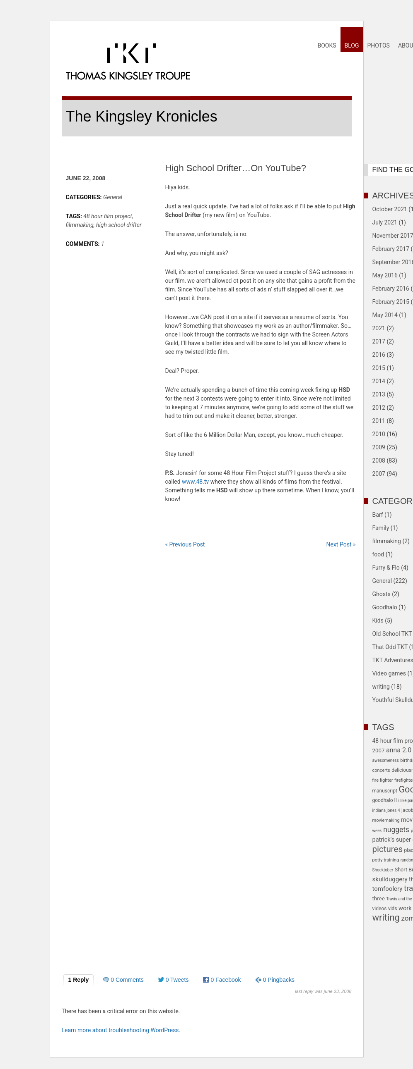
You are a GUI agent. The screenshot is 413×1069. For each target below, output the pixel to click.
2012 (378, 407)
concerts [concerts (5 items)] (381, 770)
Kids (378, 620)
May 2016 (385, 275)
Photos (378, 45)
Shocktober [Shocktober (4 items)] (383, 870)
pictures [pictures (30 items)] (387, 849)
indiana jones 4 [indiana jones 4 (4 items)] (386, 810)
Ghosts (381, 594)
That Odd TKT (390, 647)
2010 (378, 434)
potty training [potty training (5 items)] (385, 860)
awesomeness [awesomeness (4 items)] (385, 760)
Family (380, 528)
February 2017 (390, 249)
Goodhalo (384, 607)
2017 (378, 341)
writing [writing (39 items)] (386, 917)
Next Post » (341, 544)
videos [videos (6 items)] (379, 909)
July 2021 (384, 222)
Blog (352, 45)
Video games (389, 673)
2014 (378, 381)
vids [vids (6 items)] (392, 909)
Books (326, 45)
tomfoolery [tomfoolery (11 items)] (387, 888)
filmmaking (80, 225)
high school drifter (119, 225)
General (112, 197)
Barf (377, 514)
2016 (378, 354)
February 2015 (390, 301)
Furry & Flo (386, 567)
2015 (378, 368)
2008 (378, 460)
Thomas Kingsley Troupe (128, 76)
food (378, 554)
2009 (378, 447)
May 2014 (385, 315)
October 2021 (389, 209)
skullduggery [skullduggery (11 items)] (390, 879)
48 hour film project (107, 216)
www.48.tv (195, 481)
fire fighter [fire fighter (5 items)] (382, 780)
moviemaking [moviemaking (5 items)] (386, 820)
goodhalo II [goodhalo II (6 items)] (384, 800)
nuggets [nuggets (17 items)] (396, 830)
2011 (378, 421)
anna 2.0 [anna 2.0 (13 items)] (398, 750)
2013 (378, 394)
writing (381, 686)
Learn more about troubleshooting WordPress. (121, 1030)
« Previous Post (185, 544)
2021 (378, 328)
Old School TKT (392, 633)
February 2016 (390, 288)
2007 (378, 473)
